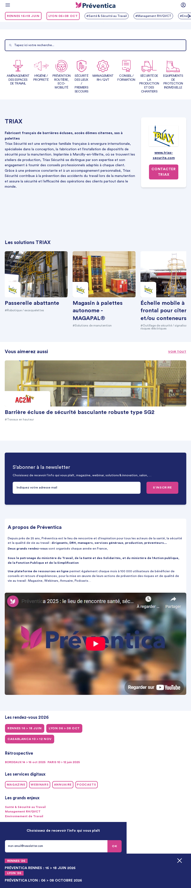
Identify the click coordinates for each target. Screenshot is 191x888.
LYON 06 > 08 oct (64, 728)
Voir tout (177, 351)
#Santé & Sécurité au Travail (107, 15)
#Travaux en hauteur (20, 419)
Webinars (39, 784)
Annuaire (63, 784)
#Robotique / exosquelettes (26, 310)
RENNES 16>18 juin (23, 15)
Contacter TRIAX (163, 172)
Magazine (16, 784)
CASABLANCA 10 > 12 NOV (29, 738)
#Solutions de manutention (93, 325)
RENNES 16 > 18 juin (24, 728)
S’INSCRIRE (162, 487)
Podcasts (86, 784)
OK (114, 846)
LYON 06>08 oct (63, 15)
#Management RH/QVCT (155, 15)
